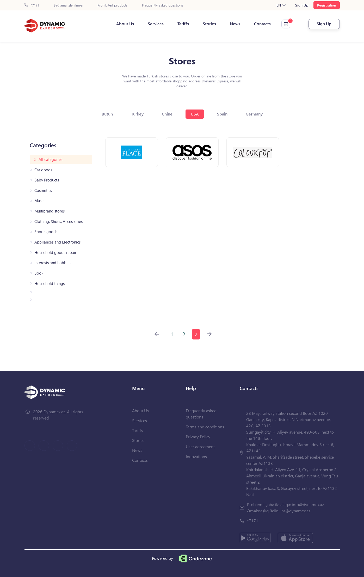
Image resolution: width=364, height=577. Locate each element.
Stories (209, 23)
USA (195, 114)
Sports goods (45, 231)
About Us (125, 23)
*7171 (31, 5)
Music (39, 200)
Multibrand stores (49, 211)
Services (156, 23)
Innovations (196, 456)
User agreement (200, 446)
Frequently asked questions (162, 5)
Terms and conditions (205, 426)
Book (38, 273)
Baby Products (46, 180)
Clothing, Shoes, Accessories (58, 221)
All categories (50, 159)
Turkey (137, 114)
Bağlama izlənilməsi (68, 5)
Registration (326, 5)
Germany (254, 114)
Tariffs (183, 23)
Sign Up (301, 5)
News (235, 23)
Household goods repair (55, 252)
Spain (222, 114)
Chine (167, 114)
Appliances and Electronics (57, 242)
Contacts (262, 23)
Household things (49, 283)
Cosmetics (43, 190)
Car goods (43, 169)
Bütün (107, 114)
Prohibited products (112, 5)
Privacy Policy (198, 436)
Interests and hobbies (52, 262)
